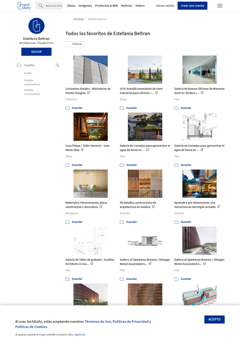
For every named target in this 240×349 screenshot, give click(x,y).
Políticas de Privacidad (131, 321)
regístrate (79, 335)
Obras (71, 5)
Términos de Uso (98, 321)
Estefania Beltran (36, 38)
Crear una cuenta (192, 5)
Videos (140, 5)
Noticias (126, 5)
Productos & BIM (106, 5)
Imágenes (85, 5)
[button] (75, 44)
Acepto (214, 319)
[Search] (54, 6)
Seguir (36, 52)
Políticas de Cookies (31, 326)
